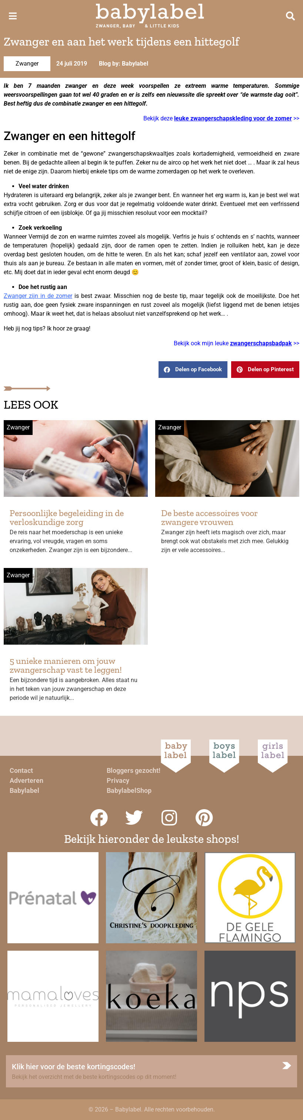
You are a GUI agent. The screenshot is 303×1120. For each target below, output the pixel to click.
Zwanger (27, 63)
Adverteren (26, 780)
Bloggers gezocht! (133, 770)
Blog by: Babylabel (123, 63)
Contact (21, 770)
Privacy (118, 780)
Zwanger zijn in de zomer (38, 295)
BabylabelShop (129, 790)
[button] (193, 369)
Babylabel (24, 790)
